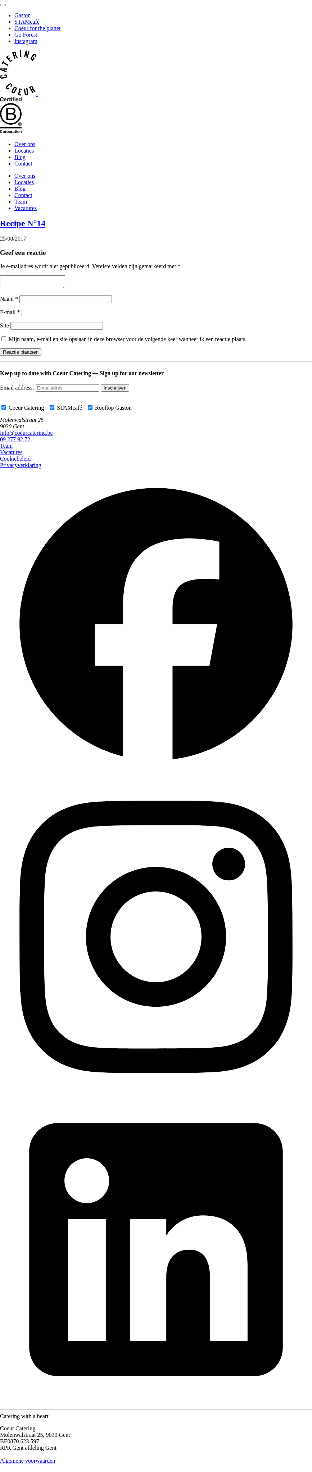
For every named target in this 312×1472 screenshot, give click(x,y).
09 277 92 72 (15, 441)
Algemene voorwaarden (27, 1463)
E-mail (10, 314)
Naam (9, 301)
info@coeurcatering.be (26, 435)
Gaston (22, 15)
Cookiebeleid (15, 461)
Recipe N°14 (22, 223)
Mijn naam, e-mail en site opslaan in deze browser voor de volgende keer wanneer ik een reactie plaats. (128, 341)
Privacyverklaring (20, 467)
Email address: (18, 390)
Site (4, 328)
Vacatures (25, 208)
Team (20, 202)
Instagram (25, 41)
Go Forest (25, 35)
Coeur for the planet (37, 28)
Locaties (24, 151)
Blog (20, 157)
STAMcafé (27, 22)
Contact (23, 163)
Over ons (24, 144)
